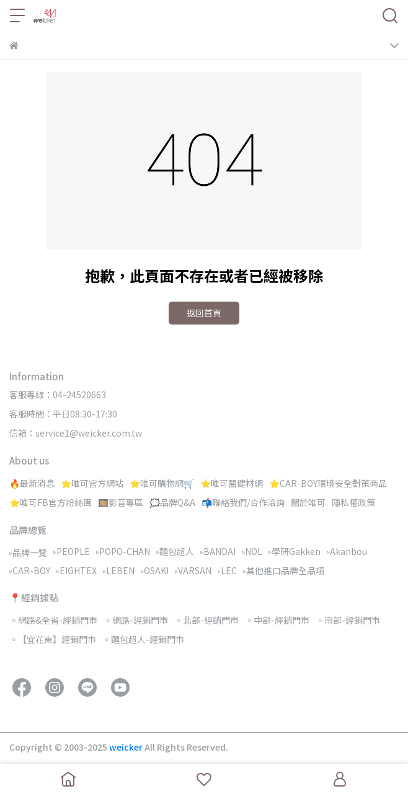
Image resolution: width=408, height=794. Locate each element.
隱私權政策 (353, 502)
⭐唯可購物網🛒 (162, 483)
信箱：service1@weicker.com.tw (75, 433)
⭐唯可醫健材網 (231, 483)
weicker (126, 747)
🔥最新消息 (32, 483)
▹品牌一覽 (28, 552)
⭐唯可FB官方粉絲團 (50, 502)
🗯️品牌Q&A (172, 502)
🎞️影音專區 (120, 502)
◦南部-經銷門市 (348, 620)
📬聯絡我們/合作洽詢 (243, 502)
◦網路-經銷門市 (136, 620)
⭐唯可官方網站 (92, 483)
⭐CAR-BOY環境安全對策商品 (328, 483)
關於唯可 (308, 502)
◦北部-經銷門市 (206, 620)
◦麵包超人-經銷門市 (143, 639)
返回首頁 (204, 313)
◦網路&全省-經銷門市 (53, 620)
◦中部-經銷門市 (277, 620)
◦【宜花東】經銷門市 (52, 639)
